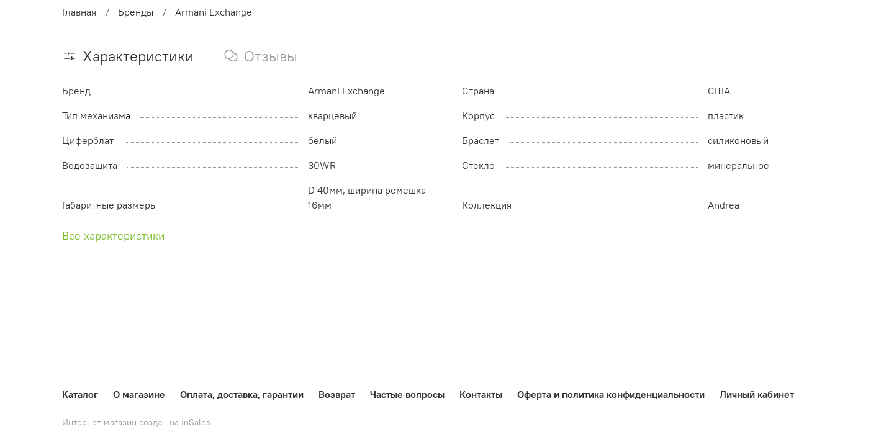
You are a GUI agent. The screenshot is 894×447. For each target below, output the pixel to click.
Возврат (336, 394)
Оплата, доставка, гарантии (242, 394)
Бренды (135, 12)
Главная (79, 12)
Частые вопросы (407, 394)
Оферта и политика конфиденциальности (611, 394)
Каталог (80, 394)
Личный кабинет (757, 394)
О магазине (139, 394)
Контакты (480, 394)
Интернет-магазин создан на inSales (136, 422)
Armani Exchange (213, 12)
